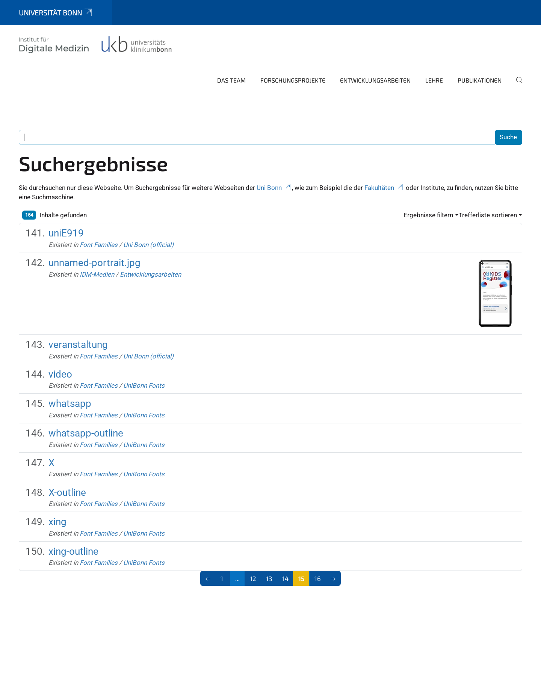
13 (269, 578)
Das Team (231, 80)
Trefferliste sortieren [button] (488, 215)
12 (253, 578)
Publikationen (480, 80)
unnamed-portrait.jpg (94, 262)
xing (57, 521)
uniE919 (66, 233)
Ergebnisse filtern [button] (428, 215)
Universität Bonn (56, 12)
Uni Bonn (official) (148, 244)
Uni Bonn (274, 187)
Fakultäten (384, 187)
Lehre (434, 80)
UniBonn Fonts (144, 385)
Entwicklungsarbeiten (375, 80)
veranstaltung (78, 344)
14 (285, 578)
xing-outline (73, 551)
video (60, 374)
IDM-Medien (97, 274)
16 (317, 578)
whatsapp (69, 403)
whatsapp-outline (85, 433)
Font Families (99, 244)
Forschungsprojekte (292, 80)
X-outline (67, 492)
